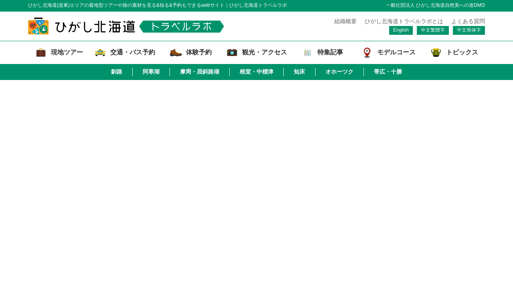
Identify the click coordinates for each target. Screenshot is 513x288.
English (401, 30)
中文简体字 (469, 30)
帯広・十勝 (388, 71)
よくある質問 (468, 21)
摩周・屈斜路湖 (199, 71)
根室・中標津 (256, 71)
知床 (299, 71)
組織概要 (345, 21)
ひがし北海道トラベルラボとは (404, 21)
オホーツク (339, 71)
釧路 (116, 71)
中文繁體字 (433, 30)
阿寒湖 (151, 71)
